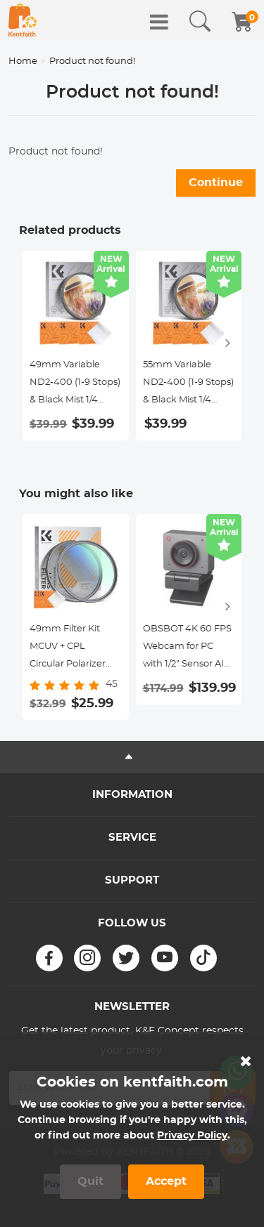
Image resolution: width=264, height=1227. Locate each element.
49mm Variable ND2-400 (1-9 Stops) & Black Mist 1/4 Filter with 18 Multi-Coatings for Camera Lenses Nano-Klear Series (75, 384)
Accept (166, 1181)
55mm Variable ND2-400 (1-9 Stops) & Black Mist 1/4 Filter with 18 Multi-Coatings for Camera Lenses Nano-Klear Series (188, 384)
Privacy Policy (192, 1136)
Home (22, 61)
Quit (90, 1181)
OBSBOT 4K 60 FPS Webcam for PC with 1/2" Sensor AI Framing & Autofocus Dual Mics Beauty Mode (188, 648)
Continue (216, 182)
